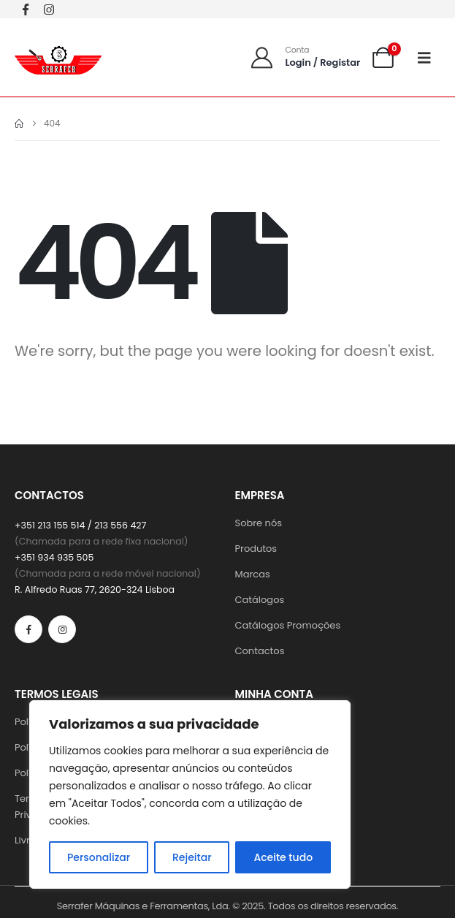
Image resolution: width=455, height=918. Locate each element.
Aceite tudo (283, 857)
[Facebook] (25, 9)
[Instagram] (49, 9)
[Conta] (305, 57)
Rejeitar (192, 857)
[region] (190, 794)
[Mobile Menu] (429, 57)
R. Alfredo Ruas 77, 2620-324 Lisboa (95, 589)
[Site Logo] (58, 57)
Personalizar (98, 857)
